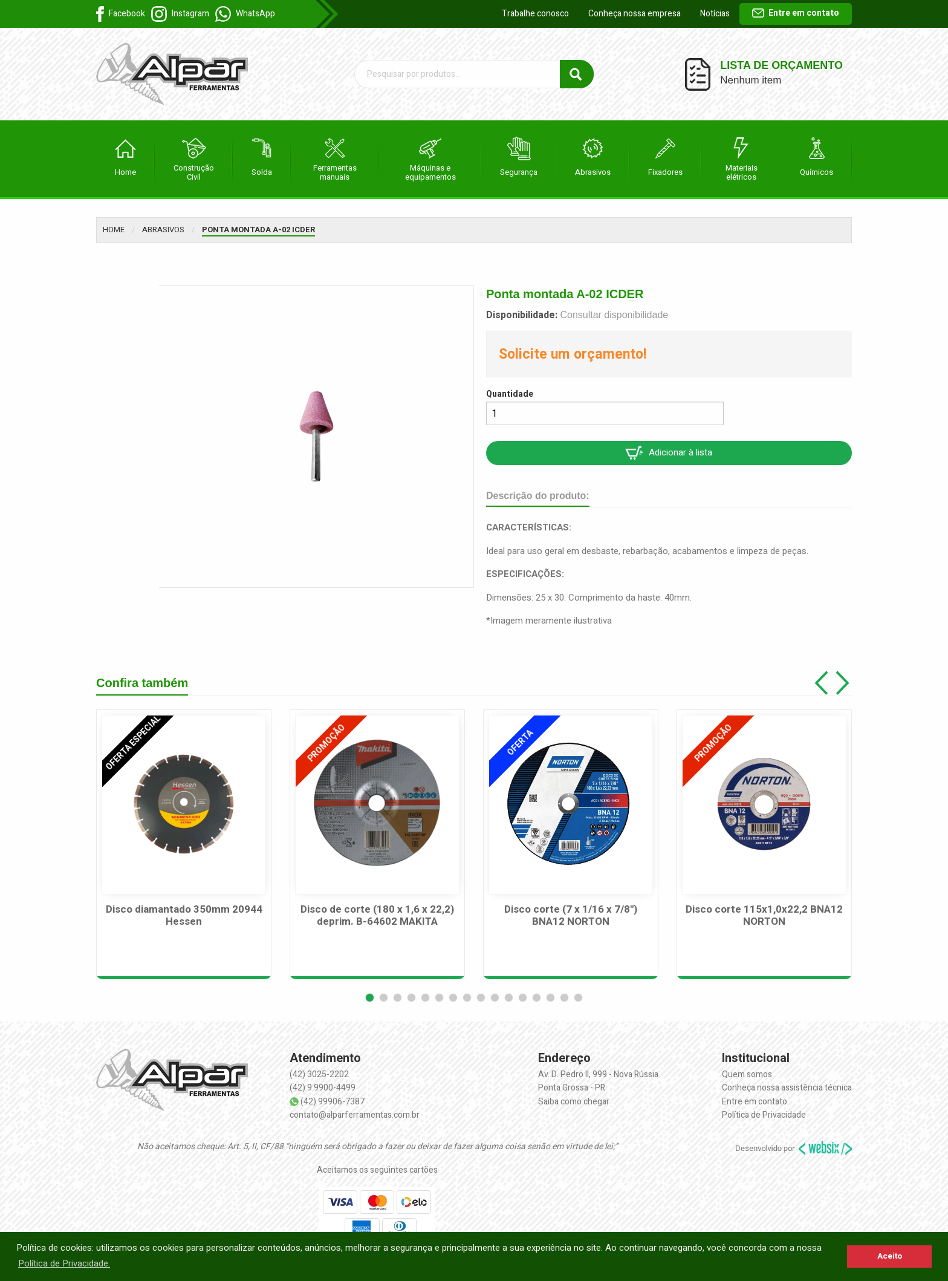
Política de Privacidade (764, 1115)
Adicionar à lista (668, 453)
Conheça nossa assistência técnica (787, 1087)
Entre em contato (795, 13)
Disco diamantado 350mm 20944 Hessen (184, 916)
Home (114, 229)
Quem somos (747, 1074)
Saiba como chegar (573, 1101)
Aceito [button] (889, 1256)
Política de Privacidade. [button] (64, 1263)
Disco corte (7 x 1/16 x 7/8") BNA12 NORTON (570, 916)
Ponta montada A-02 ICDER (258, 229)
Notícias (715, 13)
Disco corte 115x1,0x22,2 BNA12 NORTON (764, 916)
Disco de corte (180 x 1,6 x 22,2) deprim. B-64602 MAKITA (377, 916)
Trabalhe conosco (535, 13)
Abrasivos (163, 229)
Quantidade (509, 394)
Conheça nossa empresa (634, 13)
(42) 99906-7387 (332, 1101)
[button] (369, 997)
